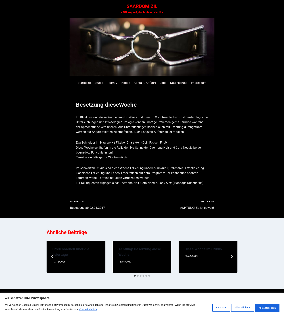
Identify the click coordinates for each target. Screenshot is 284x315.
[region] (142, 304)
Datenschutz (178, 83)
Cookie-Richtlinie (88, 309)
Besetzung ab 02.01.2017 (104, 204)
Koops (125, 83)
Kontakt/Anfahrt (145, 83)
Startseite (84, 83)
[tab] (135, 276)
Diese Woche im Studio (203, 249)
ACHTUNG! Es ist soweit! (179, 204)
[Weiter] (232, 256)
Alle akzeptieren (265, 307)
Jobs (163, 83)
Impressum (198, 83)
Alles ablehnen (235, 307)
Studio (99, 83)
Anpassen (210, 307)
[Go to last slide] (52, 256)
